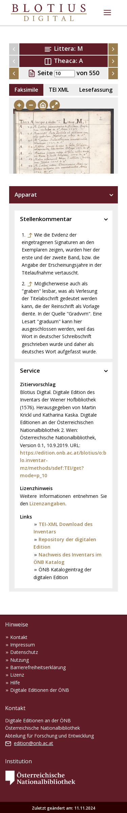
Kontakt (18, 637)
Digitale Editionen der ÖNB (39, 690)
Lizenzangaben (47, 503)
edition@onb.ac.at (33, 743)
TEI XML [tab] (59, 89)
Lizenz (17, 675)
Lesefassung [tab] (95, 89)
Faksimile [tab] (26, 89)
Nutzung (19, 660)
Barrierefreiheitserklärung (38, 667)
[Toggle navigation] (107, 12)
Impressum (22, 644)
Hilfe (15, 682)
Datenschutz (24, 652)
